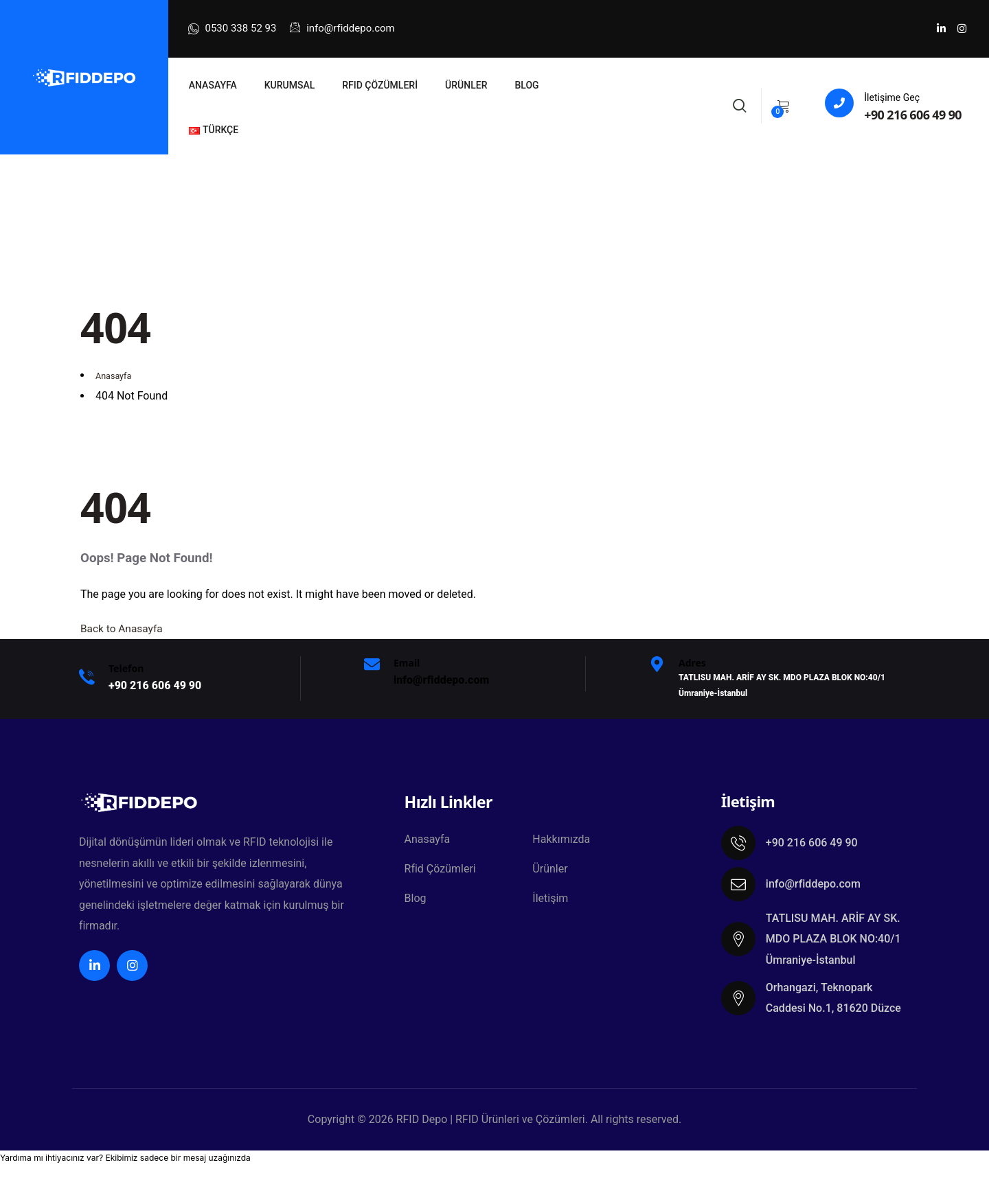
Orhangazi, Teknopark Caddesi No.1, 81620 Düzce (833, 998)
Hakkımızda (561, 839)
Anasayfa (428, 839)
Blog (416, 900)
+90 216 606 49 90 (913, 114)
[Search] (739, 104)
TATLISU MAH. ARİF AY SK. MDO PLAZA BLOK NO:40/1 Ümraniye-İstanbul (833, 939)
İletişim (550, 900)
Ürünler (549, 870)
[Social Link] (941, 29)
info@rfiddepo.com (342, 28)
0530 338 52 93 (232, 29)
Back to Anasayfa (123, 628)
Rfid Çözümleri (440, 870)
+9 (155, 685)
